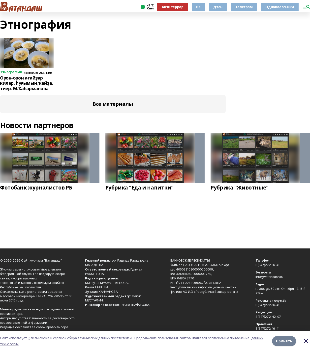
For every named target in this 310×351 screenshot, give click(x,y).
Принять (284, 341)
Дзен (217, 6)
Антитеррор (173, 6)
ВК (198, 6)
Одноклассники (279, 6)
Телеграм (244, 6)
